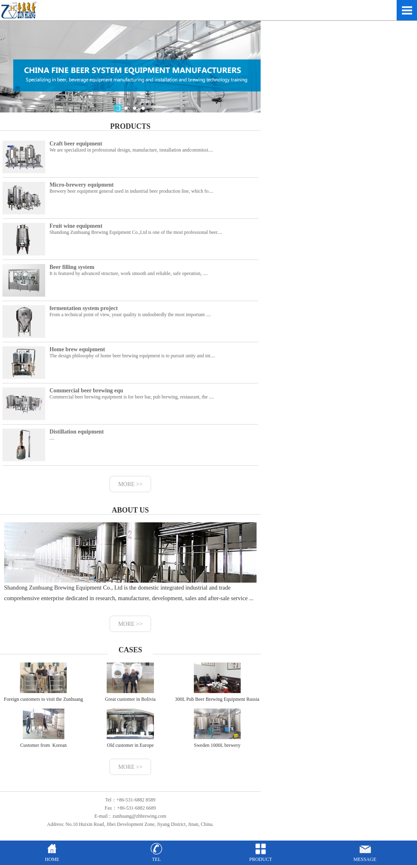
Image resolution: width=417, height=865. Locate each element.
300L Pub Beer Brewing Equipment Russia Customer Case (217, 688)
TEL (156, 856)
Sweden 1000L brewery (217, 728)
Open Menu (407, 10)
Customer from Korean (43, 728)
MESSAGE (364, 856)
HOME (52, 856)
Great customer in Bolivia (130, 682)
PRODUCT (260, 856)
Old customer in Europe (130, 728)
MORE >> (130, 484)
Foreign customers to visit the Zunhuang (43, 682)
